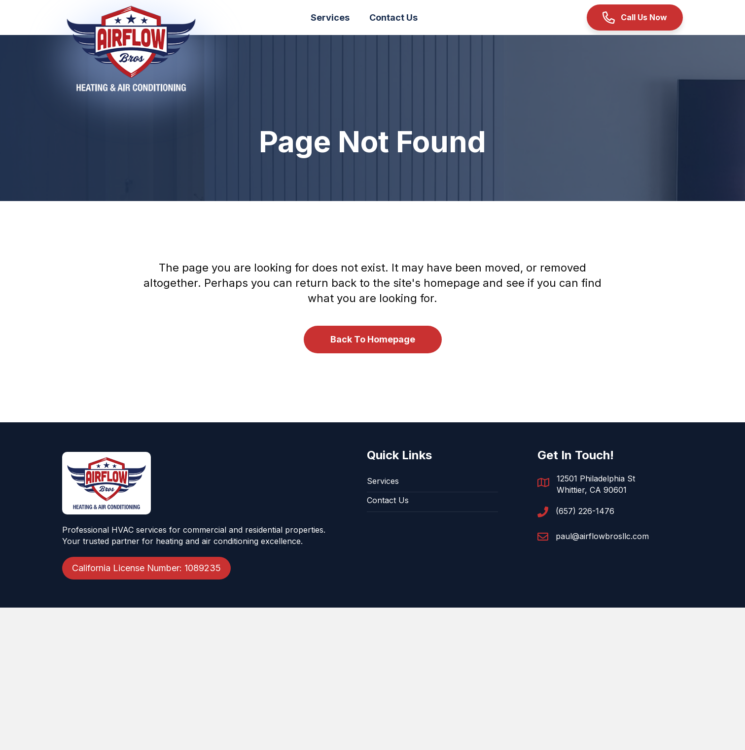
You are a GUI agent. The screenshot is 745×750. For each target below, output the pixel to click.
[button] (635, 17)
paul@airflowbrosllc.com (602, 536)
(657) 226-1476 (585, 511)
